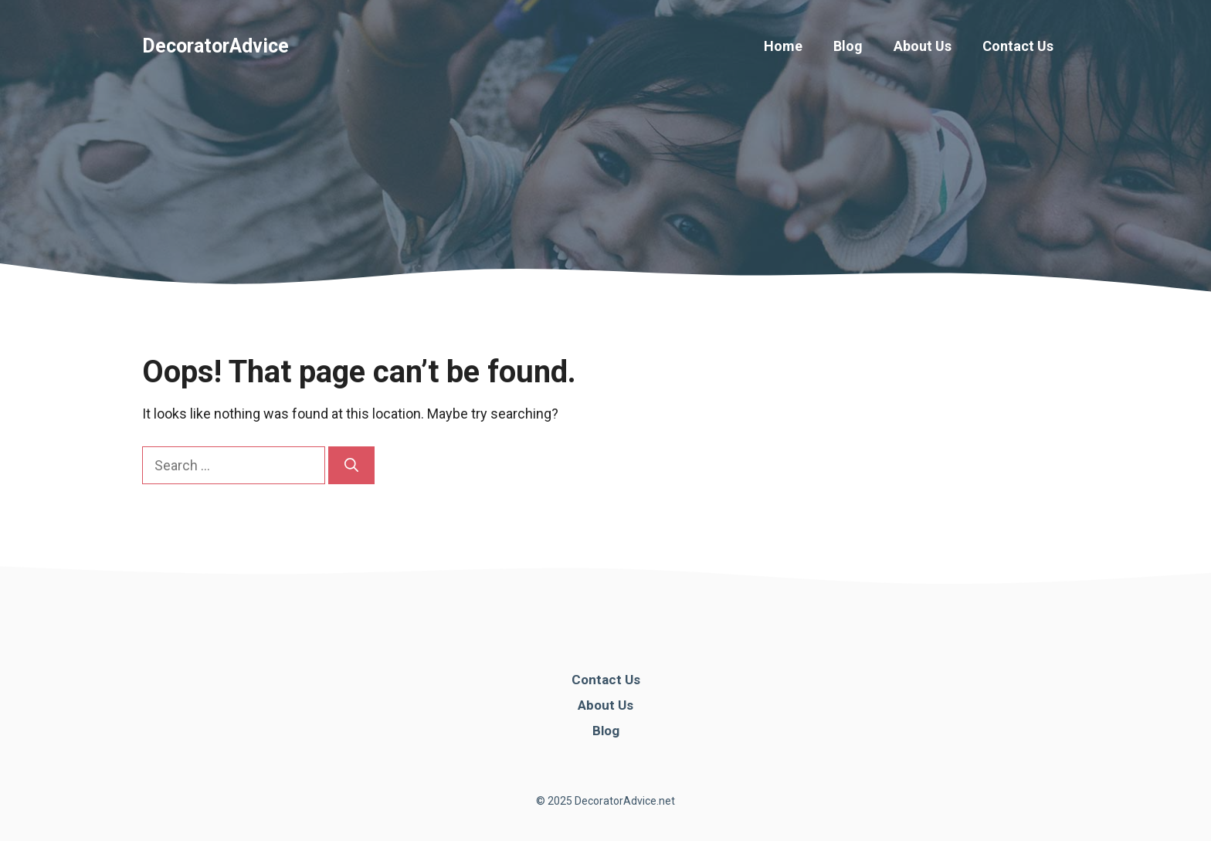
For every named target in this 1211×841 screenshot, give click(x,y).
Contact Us (1017, 46)
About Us (923, 46)
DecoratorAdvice (215, 46)
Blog (848, 46)
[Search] (351, 465)
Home (783, 46)
